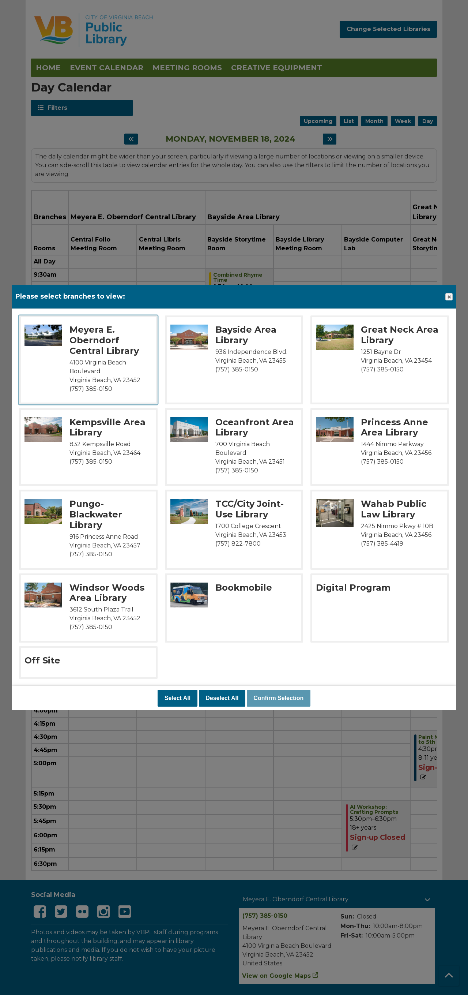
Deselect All (221, 698)
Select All (177, 698)
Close (448, 297)
